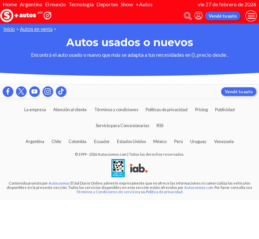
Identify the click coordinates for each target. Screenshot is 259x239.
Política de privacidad (164, 192)
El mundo (55, 4)
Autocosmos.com (198, 187)
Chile (56, 141)
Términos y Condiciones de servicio (107, 192)
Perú (178, 141)
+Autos (144, 4)
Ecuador (102, 141)
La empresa (35, 109)
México (160, 141)
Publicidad (225, 109)
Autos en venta (36, 29)
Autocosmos (59, 183)
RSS (160, 125)
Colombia (77, 141)
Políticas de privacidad (167, 109)
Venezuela (224, 141)
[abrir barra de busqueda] (188, 16)
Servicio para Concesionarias (122, 125)
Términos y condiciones (116, 109)
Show (127, 4)
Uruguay (198, 141)
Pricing (201, 109)
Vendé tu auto (223, 16)
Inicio (9, 29)
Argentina (31, 4)
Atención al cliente (70, 109)
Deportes (107, 4)
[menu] (251, 16)
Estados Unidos (131, 141)
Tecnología (81, 4)
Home (10, 4)
